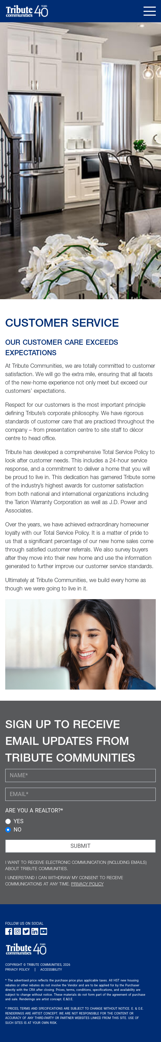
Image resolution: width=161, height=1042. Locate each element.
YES (18, 821)
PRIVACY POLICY (87, 884)
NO (17, 829)
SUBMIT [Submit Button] (80, 846)
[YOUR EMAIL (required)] (80, 794)
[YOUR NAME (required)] (80, 775)
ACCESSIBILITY (51, 969)
